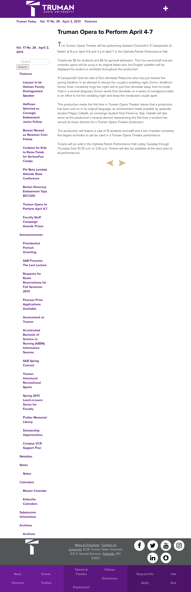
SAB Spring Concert (31, 363)
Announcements (31, 235)
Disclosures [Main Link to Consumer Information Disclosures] (109, 578)
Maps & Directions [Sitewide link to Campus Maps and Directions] (87, 545)
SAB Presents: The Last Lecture (34, 263)
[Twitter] (153, 545)
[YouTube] (166, 545)
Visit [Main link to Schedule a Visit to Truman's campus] (173, 574)
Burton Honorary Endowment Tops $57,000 (35, 191)
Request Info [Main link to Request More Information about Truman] (145, 574)
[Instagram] (179, 545)
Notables (26, 456)
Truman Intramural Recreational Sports (32, 380)
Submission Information (28, 515)
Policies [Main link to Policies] (110, 570)
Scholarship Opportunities (33, 433)
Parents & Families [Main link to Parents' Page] (81, 572)
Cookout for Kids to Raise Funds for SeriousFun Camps (35, 154)
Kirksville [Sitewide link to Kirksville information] (109, 554)
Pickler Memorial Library (35, 420)
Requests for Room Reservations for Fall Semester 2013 (34, 282)
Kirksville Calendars (30, 502)
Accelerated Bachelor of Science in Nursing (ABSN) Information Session (34, 341)
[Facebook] (139, 545)
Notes (24, 465)
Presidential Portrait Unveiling (31, 248)
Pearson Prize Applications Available (33, 304)
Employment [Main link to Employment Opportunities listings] (81, 587)
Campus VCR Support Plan (32, 446)
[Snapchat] (166, 557)
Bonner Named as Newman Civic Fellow (35, 135)
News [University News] (17, 574)
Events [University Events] (45, 574)
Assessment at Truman (33, 319)
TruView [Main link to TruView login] (46, 583)
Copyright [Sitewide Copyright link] (75, 549)
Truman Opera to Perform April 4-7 (35, 207)
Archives (26, 525)
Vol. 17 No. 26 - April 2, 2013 (60, 21)
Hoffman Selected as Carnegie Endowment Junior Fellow (32, 113)
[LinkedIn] (153, 557)
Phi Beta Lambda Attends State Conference (35, 174)
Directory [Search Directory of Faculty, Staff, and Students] (18, 583)
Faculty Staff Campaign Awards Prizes (33, 222)
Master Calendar (35, 491)
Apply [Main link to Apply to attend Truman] (145, 583)
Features (91, 21)
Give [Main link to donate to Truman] (173, 583)
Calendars (27, 482)
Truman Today (26, 21)
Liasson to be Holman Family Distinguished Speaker (33, 89)
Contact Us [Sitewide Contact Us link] (109, 545)
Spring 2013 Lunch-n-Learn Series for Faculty (33, 402)
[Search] (35, 62)
